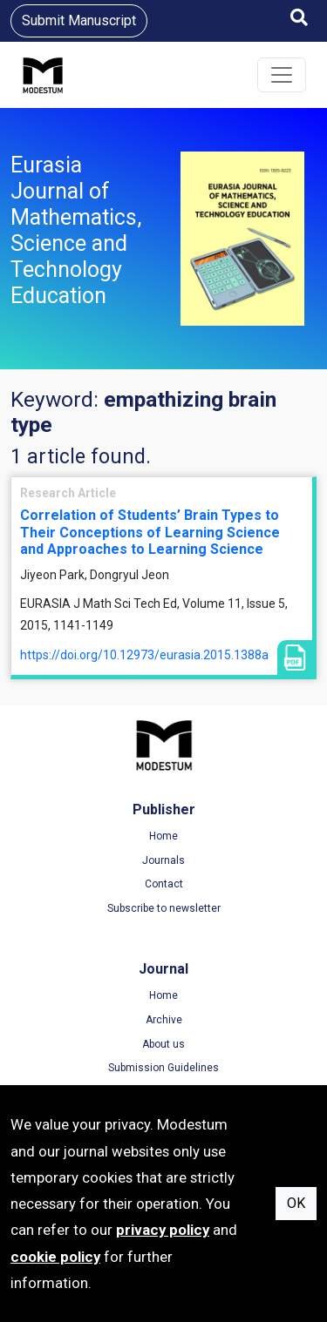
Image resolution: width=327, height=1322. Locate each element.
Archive (164, 1020)
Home (163, 836)
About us (163, 1044)
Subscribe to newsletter (164, 908)
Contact (164, 884)
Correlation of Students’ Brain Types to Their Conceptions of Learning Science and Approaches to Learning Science (150, 531)
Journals (163, 860)
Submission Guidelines (163, 1068)
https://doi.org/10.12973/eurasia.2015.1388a (144, 655)
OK (296, 1203)
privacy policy (162, 1229)
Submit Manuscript (79, 20)
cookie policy (55, 1256)
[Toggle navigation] (281, 74)
